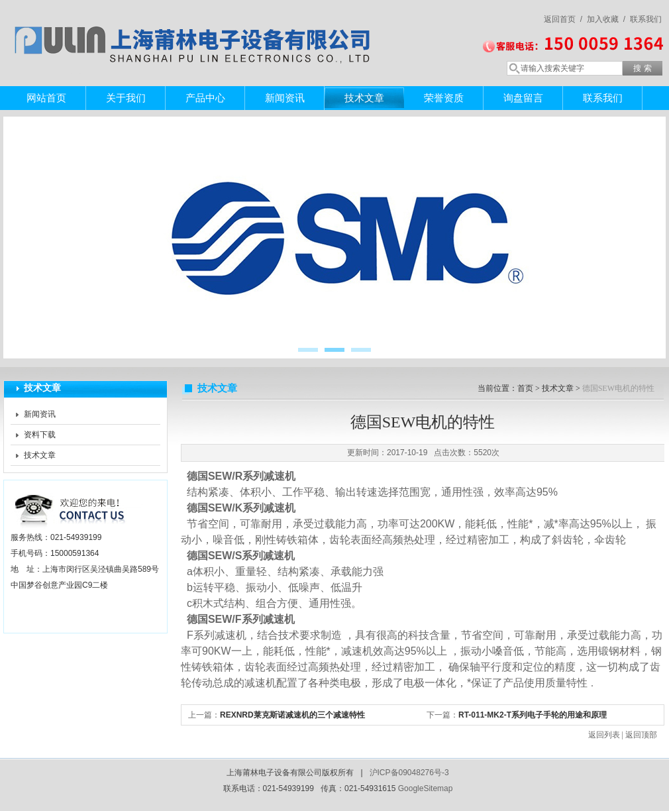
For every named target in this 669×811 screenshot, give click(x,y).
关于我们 (126, 97)
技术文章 (364, 97)
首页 (525, 388)
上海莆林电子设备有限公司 (195, 30)
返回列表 (604, 734)
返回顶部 (641, 734)
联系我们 (646, 19)
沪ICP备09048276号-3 (409, 772)
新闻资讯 (285, 97)
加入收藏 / (606, 19)
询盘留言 (523, 97)
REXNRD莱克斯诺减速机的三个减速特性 (292, 715)
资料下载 (40, 434)
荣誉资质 (444, 97)
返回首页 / (563, 19)
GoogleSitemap (425, 788)
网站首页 (46, 97)
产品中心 (205, 97)
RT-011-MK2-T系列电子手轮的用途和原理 (532, 715)
